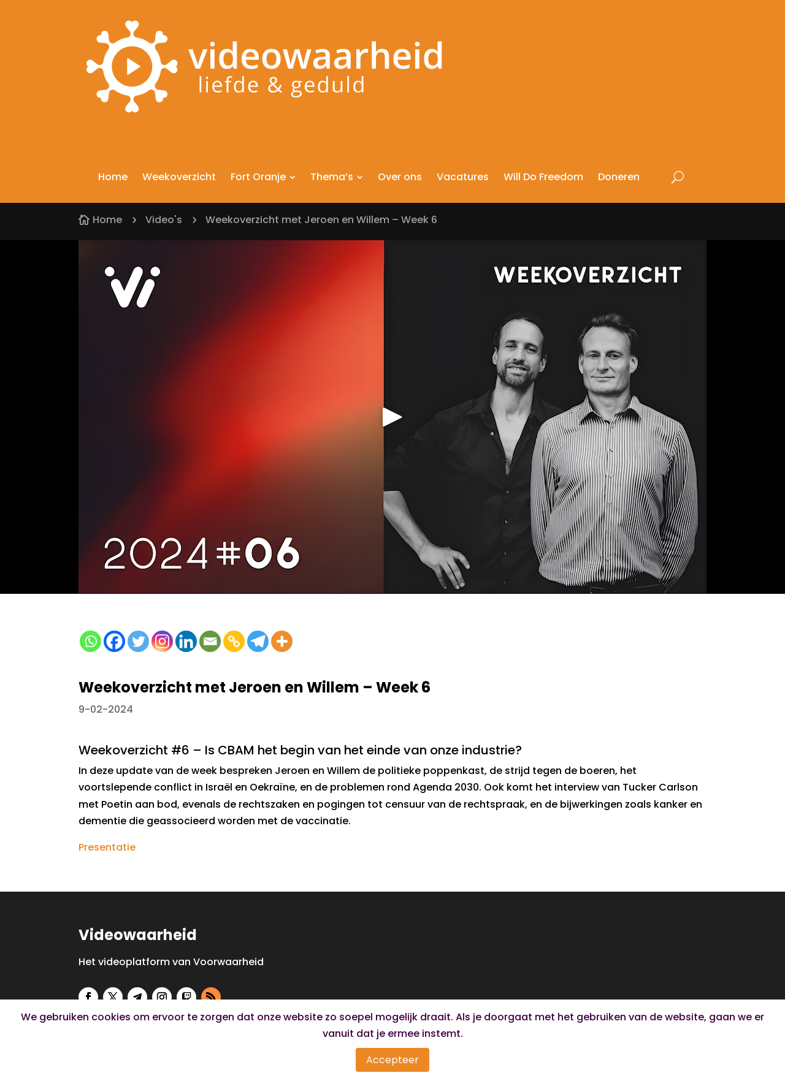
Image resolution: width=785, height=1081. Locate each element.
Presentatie (107, 847)
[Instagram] (162, 641)
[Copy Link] (234, 641)
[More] (282, 641)
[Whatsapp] (90, 641)
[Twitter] (138, 641)
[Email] (210, 641)
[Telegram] (258, 641)
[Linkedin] (186, 641)
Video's (163, 220)
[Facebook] (114, 641)
